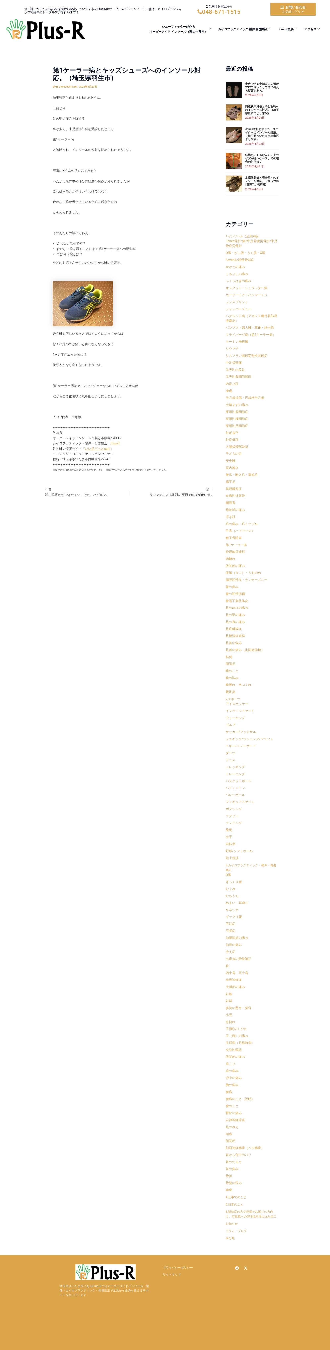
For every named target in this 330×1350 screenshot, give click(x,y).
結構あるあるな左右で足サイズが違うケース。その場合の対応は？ (262, 158)
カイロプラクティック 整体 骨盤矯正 (244, 29)
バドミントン (235, 804)
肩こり (230, 1088)
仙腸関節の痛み (237, 958)
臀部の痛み (234, 1138)
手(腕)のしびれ (236, 1052)
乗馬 (229, 847)
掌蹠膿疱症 (234, 496)
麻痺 (229, 1218)
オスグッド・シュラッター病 (246, 289)
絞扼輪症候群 (235, 561)
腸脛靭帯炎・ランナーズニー (246, 590)
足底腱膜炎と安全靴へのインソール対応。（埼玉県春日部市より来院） (262, 181)
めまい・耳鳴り (237, 922)
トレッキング (235, 782)
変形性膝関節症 (237, 424)
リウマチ (232, 352)
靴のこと (232, 684)
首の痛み (232, 1196)
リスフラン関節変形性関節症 (246, 359)
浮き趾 (230, 525)
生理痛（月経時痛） (240, 1066)
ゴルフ (230, 739)
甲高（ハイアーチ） (240, 539)
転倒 (229, 669)
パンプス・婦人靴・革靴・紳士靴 (250, 330)
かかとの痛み (235, 267)
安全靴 (230, 467)
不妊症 (230, 943)
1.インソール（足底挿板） (245, 236)
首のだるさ (234, 1189)
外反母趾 (232, 445)
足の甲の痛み (235, 626)
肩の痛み (232, 1095)
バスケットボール (238, 797)
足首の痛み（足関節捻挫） (245, 662)
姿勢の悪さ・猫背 (238, 1030)
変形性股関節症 (237, 417)
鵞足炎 (230, 705)
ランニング (234, 840)
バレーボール (235, 811)
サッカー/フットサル (241, 746)
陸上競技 (232, 876)
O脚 (228, 893)
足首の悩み (234, 655)
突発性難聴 (234, 1073)
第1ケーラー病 (236, 554)
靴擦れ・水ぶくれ (238, 698)
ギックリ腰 (234, 936)
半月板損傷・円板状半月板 (245, 402)
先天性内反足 (235, 373)
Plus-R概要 (287, 29)
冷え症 (230, 972)
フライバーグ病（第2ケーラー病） (251, 337)
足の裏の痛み (235, 633)
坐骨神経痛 (234, 1001)
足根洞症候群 (235, 647)
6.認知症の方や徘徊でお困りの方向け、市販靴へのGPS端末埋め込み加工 (251, 1244)
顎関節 (230, 1167)
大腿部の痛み (235, 1008)
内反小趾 (232, 388)
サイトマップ (172, 1307)
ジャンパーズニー (238, 311)
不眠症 (230, 951)
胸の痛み (232, 1109)
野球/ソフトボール (239, 869)
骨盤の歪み (234, 1210)
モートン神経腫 (237, 344)
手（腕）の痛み (237, 1059)
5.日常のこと (235, 1232)
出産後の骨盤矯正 (238, 979)
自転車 (230, 862)
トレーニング (235, 789)
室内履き (232, 474)
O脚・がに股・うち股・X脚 (245, 253)
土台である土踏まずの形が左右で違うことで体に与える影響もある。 (262, 87)
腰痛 (229, 1116)
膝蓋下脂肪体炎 (237, 611)
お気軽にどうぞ (293, 12)
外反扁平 (232, 438)
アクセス (312, 29)
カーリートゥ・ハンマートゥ (246, 296)
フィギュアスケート (240, 818)
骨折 (229, 1203)
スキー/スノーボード (241, 760)
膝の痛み (232, 597)
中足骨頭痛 (234, 366)
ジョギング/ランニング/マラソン (249, 753)
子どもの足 (234, 460)
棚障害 (230, 510)
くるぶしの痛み (237, 275)
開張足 (230, 676)
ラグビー (232, 833)
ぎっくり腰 (234, 900)
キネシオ (232, 929)
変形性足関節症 (237, 431)
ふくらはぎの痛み (238, 282)
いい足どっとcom (97, 449)
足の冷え (232, 1153)
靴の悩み (232, 691)
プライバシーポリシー (178, 1300)
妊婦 (229, 1023)
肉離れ (230, 568)
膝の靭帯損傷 (235, 604)
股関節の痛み (235, 575)
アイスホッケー (237, 717)
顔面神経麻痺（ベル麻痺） (245, 1174)
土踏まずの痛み (237, 409)
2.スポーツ (233, 712)
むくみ (230, 907)
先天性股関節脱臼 (238, 380)
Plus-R (115, 443)
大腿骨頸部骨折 (237, 453)
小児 (229, 1037)
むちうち (232, 914)
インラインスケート (240, 724)
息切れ (230, 1044)
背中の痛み (234, 1102)
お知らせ (232, 1256)
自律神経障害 (235, 1145)
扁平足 (230, 489)
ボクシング (234, 825)
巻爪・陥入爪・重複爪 (242, 481)
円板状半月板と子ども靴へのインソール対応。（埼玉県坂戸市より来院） (262, 110)
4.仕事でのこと (237, 1225)
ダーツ (230, 768)
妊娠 (229, 1015)
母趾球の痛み (235, 518)
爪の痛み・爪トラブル (242, 532)
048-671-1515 (221, 11)
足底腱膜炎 (234, 640)
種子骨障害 (234, 546)
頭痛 (229, 1160)
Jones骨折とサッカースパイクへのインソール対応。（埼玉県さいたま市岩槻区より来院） (262, 134)
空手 (229, 854)
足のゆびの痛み (237, 619)
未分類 (230, 1270)
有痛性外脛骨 (235, 503)
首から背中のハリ (238, 1181)
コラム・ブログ (237, 1263)
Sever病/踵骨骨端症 (240, 260)
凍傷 (229, 395)
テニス (230, 775)
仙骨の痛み (234, 965)
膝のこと (232, 1131)
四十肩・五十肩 (237, 994)
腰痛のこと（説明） (240, 1124)
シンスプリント (237, 303)
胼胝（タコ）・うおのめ (243, 582)
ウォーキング (235, 732)
